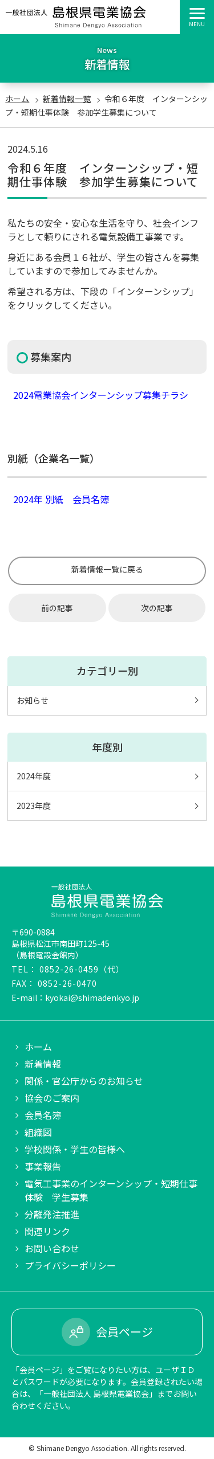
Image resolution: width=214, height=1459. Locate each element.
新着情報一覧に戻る (107, 569)
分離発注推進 (52, 1214)
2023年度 (34, 805)
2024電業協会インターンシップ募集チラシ (100, 395)
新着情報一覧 (67, 98)
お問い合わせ (52, 1248)
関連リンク (47, 1231)
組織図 (38, 1132)
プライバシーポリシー (70, 1265)
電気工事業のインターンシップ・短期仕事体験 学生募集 (111, 1190)
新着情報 (43, 1063)
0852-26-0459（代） (81, 969)
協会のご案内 (52, 1098)
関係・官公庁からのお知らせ (84, 1081)
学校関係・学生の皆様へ (75, 1149)
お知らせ (33, 700)
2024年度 (34, 776)
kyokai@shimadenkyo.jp (92, 997)
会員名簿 (43, 1115)
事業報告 (43, 1166)
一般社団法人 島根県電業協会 (76, 17)
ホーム (17, 98)
